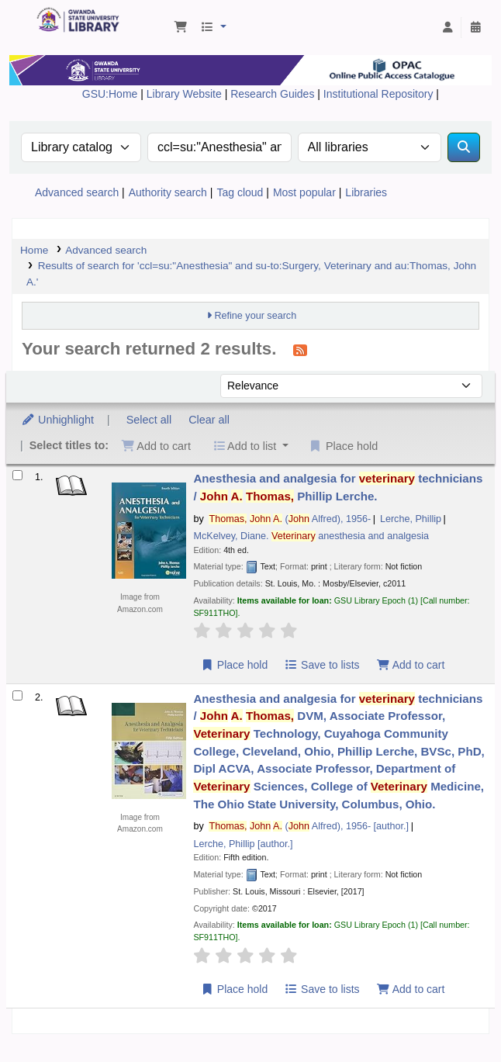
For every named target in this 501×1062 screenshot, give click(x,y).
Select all (148, 419)
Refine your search (255, 315)
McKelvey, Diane (311, 536)
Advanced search (77, 192)
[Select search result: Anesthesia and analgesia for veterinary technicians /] (17, 475)
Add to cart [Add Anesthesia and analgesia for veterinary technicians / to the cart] (410, 665)
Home (34, 250)
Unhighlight (57, 419)
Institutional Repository (380, 94)
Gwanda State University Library (41, 11)
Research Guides (273, 94)
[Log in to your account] (447, 28)
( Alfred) (290, 519)
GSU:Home (110, 94)
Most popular (304, 192)
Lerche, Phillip (410, 519)
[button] (181, 28)
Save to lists (322, 665)
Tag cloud (239, 192)
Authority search (168, 192)
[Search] (463, 147)
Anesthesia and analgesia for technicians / (337, 487)
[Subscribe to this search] (300, 350)
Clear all (209, 419)
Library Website (186, 94)
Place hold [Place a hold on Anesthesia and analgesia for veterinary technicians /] (234, 665)
